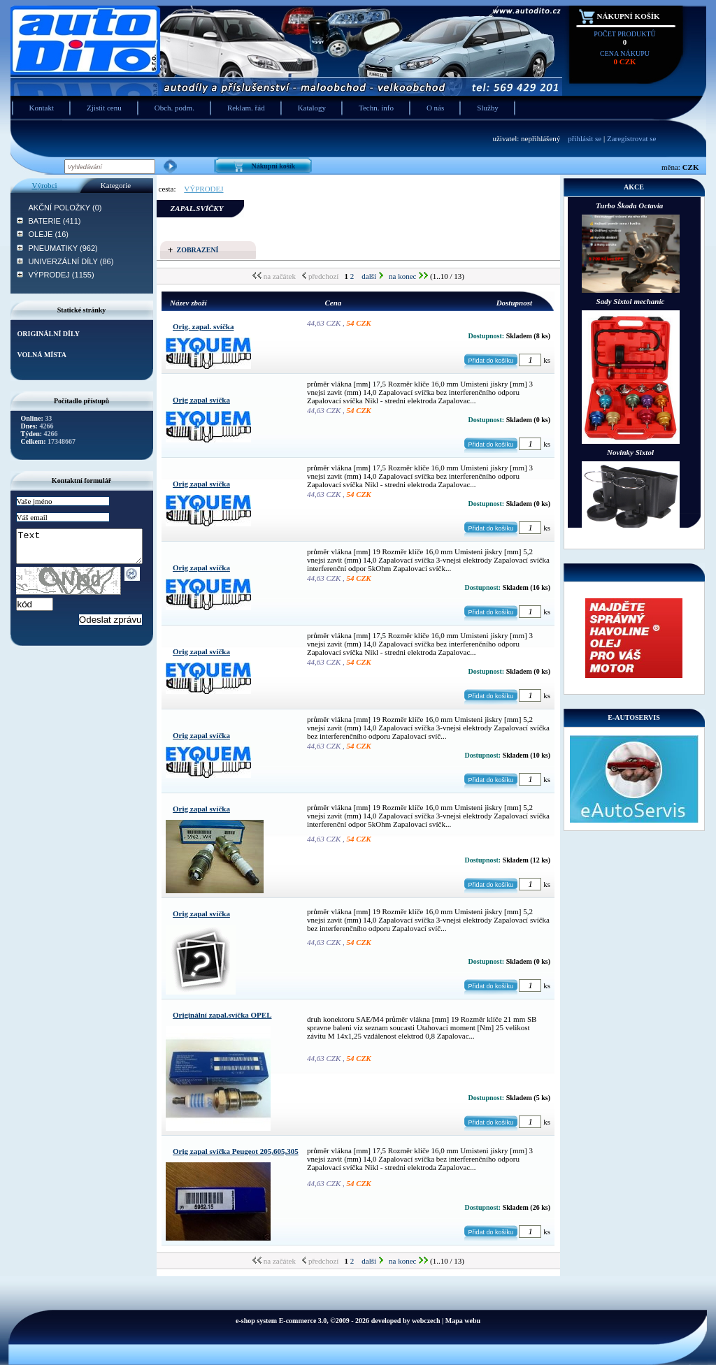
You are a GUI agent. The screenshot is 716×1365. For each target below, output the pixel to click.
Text (86, 549)
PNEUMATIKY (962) (63, 248)
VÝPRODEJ (203, 189)
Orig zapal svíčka (201, 400)
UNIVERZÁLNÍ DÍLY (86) (71, 261)
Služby (488, 107)
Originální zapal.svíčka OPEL (222, 1015)
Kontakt (41, 107)
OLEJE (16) (49, 234)
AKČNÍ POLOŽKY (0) (65, 207)
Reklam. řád (246, 107)
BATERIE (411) (55, 221)
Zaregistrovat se (632, 138)
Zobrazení (198, 250)
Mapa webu (462, 1320)
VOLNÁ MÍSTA (41, 355)
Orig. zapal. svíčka (203, 326)
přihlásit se (584, 138)
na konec (408, 276)
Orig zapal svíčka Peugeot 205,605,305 (236, 1151)
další (372, 276)
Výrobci (44, 185)
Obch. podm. (174, 107)
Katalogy (312, 107)
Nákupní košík (628, 16)
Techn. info (376, 107)
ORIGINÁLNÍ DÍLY (48, 334)
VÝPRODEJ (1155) (61, 274)
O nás (435, 107)
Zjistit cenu (104, 107)
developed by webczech (406, 1320)
